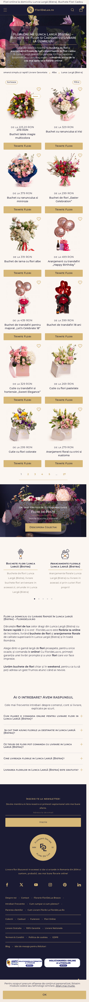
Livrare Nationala (53, 928)
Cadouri (22, 919)
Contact (25, 898)
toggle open (5, 10)
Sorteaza (11, 82)
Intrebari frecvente (15, 904)
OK (45, 995)
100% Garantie (33, 928)
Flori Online (50, 919)
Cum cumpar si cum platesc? (44, 904)
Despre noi (11, 898)
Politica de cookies (38, 938)
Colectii (9, 919)
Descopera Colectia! (43, 527)
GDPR (55, 938)
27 (64, 474)
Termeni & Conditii (15, 938)
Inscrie (43, 822)
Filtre (76, 82)
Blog (8, 947)
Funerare (35, 919)
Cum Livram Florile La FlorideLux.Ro (46, 910)
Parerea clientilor (14, 910)
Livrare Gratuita (13, 928)
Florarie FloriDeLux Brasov (47, 898)
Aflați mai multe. (65, 986)
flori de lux (40, 9)
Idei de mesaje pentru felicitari (30, 947)
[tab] (34, 598)
